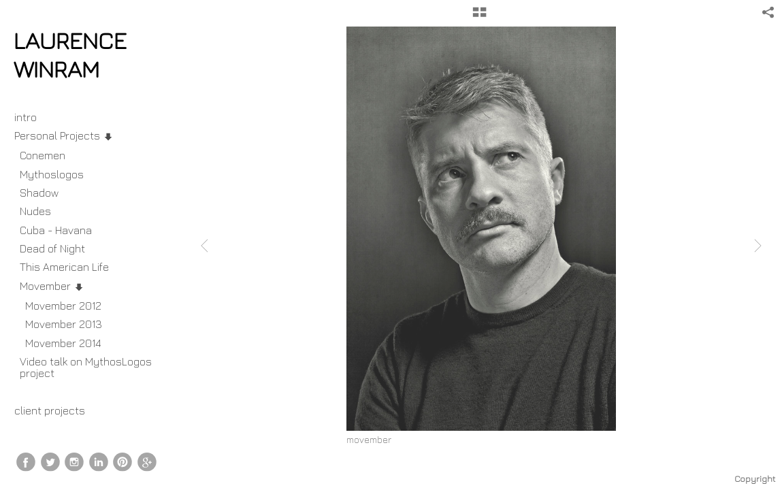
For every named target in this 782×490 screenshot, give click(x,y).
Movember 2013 (63, 324)
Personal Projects (64, 135)
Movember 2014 (63, 343)
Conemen (42, 155)
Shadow (39, 192)
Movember (52, 286)
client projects (56, 410)
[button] (479, 17)
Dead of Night (52, 248)
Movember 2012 (63, 305)
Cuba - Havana (56, 230)
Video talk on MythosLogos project (86, 367)
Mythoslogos (52, 174)
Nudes (35, 211)
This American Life (64, 267)
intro (25, 117)
